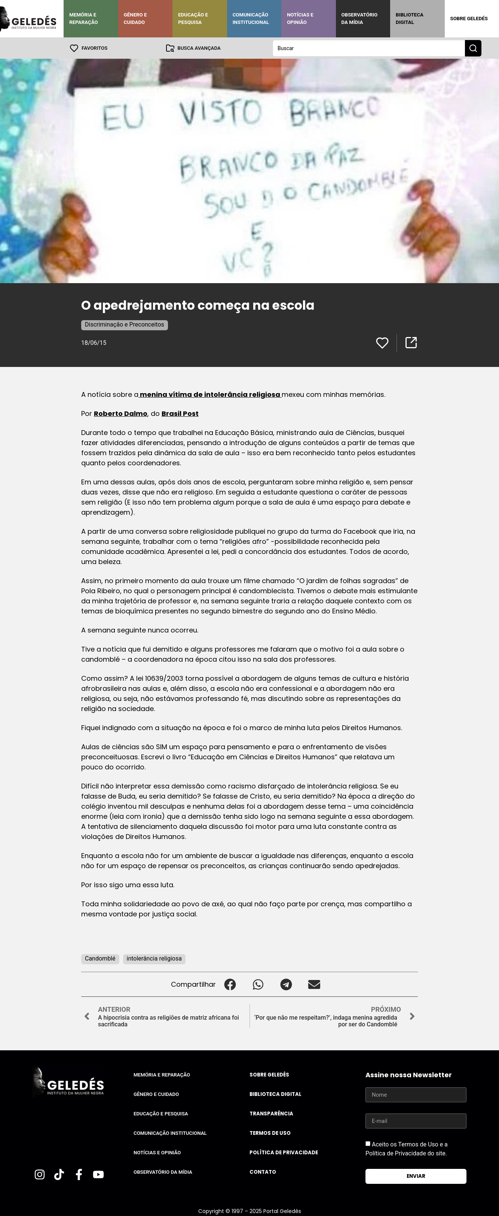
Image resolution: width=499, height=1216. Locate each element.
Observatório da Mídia (360, 18)
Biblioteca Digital (409, 18)
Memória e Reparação (83, 18)
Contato (263, 1171)
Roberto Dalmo (120, 413)
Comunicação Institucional (251, 18)
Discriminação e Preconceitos (124, 324)
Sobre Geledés (469, 18)
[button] (230, 983)
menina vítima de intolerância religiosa (210, 394)
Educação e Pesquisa (193, 18)
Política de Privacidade (284, 1152)
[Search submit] (473, 48)
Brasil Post (180, 413)
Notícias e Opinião (300, 18)
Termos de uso (270, 1132)
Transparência (271, 1113)
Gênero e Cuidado (135, 18)
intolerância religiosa (154, 958)
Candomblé (100, 958)
